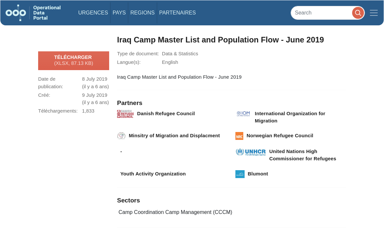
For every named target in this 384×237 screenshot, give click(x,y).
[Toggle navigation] (374, 12)
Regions (143, 12)
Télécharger (73, 60)
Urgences (93, 12)
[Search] (328, 12)
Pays (119, 12)
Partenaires (177, 12)
